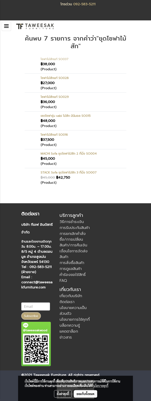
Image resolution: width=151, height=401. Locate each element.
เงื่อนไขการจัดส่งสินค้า (74, 254)
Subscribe (31, 316)
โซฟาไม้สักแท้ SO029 (55, 97)
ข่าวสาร (66, 337)
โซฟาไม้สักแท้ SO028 (55, 78)
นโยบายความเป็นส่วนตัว (73, 310)
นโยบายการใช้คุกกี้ (75, 319)
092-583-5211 (84, 4)
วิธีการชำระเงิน (72, 222)
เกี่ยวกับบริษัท (71, 296)
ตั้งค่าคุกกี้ (63, 394)
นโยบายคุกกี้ (100, 386)
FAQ (63, 281)
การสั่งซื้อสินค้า (72, 263)
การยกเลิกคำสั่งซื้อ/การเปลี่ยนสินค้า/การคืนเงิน (73, 239)
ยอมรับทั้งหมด (85, 394)
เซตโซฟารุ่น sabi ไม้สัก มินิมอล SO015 (66, 116)
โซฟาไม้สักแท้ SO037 (54, 59)
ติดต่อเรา (67, 302)
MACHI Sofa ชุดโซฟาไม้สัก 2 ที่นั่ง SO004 (69, 153)
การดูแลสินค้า (71, 269)
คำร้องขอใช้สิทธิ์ (73, 275)
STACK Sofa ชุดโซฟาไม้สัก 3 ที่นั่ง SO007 (69, 172)
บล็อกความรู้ (70, 325)
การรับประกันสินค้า (75, 228)
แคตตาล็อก (69, 331)
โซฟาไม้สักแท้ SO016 (54, 135)
